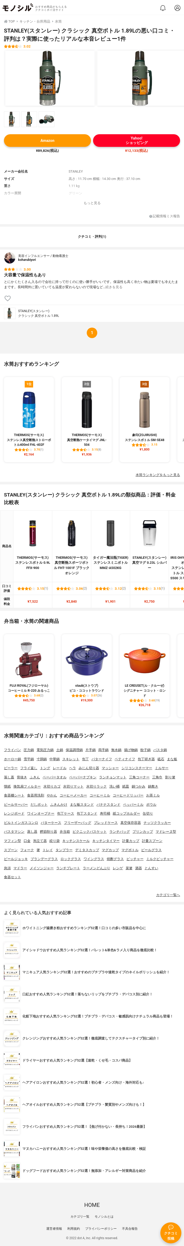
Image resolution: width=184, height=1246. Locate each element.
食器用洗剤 (35, 795)
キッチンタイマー (106, 841)
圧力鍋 (29, 750)
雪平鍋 (29, 759)
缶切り (148, 813)
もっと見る (92, 203)
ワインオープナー (40, 813)
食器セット (12, 877)
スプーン (11, 850)
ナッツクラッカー (157, 823)
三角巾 (157, 777)
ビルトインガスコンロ (21, 823)
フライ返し (28, 768)
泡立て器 (40, 841)
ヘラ (72, 768)
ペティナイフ (125, 759)
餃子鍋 (145, 750)
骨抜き (22, 777)
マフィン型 (12, 841)
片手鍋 (90, 750)
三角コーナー (139, 777)
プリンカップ (142, 832)
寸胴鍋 (42, 759)
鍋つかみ (138, 786)
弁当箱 (65, 832)
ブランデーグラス (44, 859)
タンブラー (64, 850)
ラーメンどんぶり (96, 868)
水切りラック (96, 786)
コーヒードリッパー (128, 795)
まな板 (172, 759)
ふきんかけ (58, 804)
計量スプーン (152, 841)
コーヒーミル (100, 795)
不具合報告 (130, 1229)
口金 (27, 841)
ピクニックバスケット (90, 832)
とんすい (151, 868)
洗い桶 (114, 786)
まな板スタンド (82, 804)
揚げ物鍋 (131, 750)
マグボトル (130, 850)
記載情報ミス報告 (164, 216)
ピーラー (11, 768)
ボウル (151, 804)
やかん (52, 795)
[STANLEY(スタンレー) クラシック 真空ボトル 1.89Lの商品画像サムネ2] (29, 119)
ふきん (35, 777)
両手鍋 (103, 750)
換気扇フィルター (27, 786)
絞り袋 (54, 841)
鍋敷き (153, 786)
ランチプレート (68, 868)
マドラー (20, 868)
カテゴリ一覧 (79, 1216)
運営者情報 (54, 1229)
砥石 (160, 759)
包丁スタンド (87, 813)
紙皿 (125, 786)
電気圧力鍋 (45, 750)
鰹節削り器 (48, 832)
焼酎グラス (115, 859)
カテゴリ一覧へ (168, 895)
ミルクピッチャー (159, 859)
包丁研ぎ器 (146, 759)
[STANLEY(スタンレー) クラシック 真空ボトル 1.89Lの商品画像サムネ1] (12, 119)
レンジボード (14, 813)
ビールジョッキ (16, 859)
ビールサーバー (16, 804)
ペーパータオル (55, 777)
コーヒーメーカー (73, 795)
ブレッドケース (106, 823)
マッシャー (110, 768)
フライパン (12, 750)
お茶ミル (153, 795)
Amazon (47, 140)
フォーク (27, 850)
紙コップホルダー (126, 813)
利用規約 (73, 1229)
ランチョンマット (112, 777)
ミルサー (161, 768)
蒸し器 (32, 832)
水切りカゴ (51, 786)
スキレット (70, 759)
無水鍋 (116, 750)
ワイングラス (94, 859)
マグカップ (110, 850)
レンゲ (118, 868)
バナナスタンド (108, 804)
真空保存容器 (130, 823)
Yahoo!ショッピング (137, 140)
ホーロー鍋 (12, 759)
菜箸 (129, 868)
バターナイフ (101, 759)
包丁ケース (65, 813)
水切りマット (73, 786)
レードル (60, 768)
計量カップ (130, 841)
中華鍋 (54, 759)
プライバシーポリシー (101, 1229)
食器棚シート (14, 795)
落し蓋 (9, 777)
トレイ (48, 850)
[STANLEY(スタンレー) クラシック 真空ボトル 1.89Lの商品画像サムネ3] (46, 119)
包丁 (85, 759)
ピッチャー (135, 859)
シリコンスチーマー (136, 768)
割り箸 (170, 777)
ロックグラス (70, 859)
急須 (7, 868)
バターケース (51, 823)
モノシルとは (104, 1216)
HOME (92, 1205)
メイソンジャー (42, 868)
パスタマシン (14, 832)
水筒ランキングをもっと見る (158, 475)
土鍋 (59, 750)
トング (45, 768)
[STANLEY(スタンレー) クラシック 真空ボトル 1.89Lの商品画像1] (50, 78)
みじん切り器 (89, 768)
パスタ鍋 (160, 750)
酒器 (138, 868)
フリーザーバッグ (77, 823)
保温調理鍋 (74, 750)
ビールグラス (151, 850)
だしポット (39, 804)
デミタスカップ (87, 850)
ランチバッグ (119, 832)
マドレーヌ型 (166, 832)
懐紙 (7, 786)
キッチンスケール (76, 841)
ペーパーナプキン (82, 777)
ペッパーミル (133, 804)
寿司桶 (105, 813)
